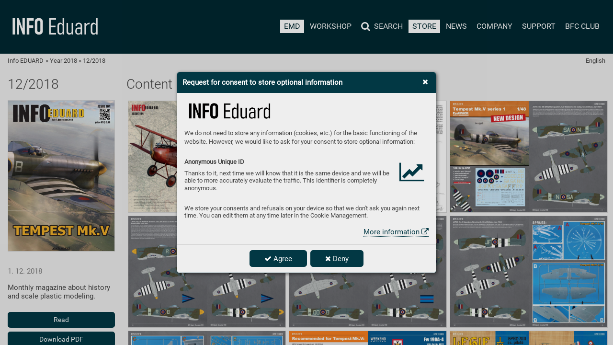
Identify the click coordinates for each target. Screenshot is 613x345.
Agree (278, 258)
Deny (337, 258)
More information (396, 232)
